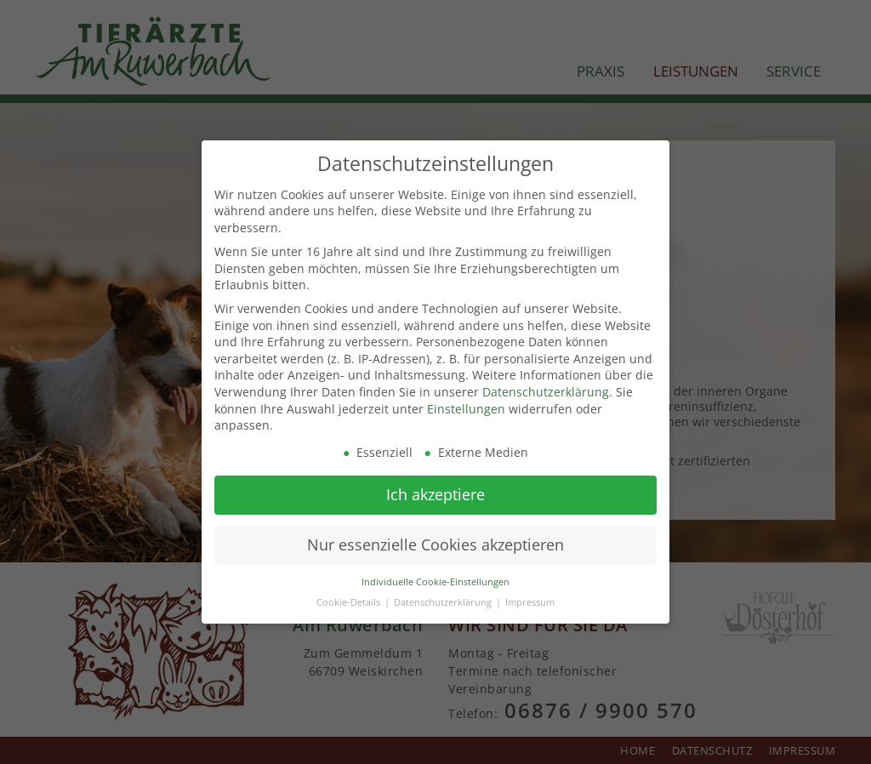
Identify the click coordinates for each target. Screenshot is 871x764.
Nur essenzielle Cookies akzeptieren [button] (435, 543)
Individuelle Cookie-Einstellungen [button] (435, 580)
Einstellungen (466, 406)
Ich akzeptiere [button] (435, 492)
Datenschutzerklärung (545, 390)
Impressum (530, 601)
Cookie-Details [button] (349, 601)
